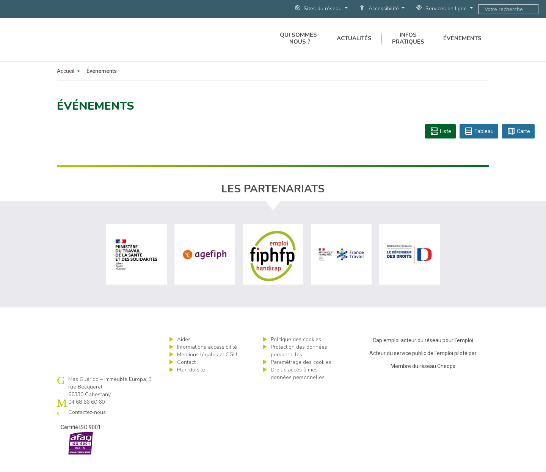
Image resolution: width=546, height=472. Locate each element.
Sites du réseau (318, 8)
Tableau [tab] (479, 143)
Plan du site (191, 381)
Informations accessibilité (207, 358)
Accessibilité (379, 8)
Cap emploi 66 (114, 45)
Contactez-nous (87, 424)
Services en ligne (442, 8)
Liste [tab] (440, 143)
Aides (184, 351)
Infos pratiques (408, 45)
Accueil (65, 83)
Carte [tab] (518, 143)
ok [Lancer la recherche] (531, 9)
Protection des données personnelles (299, 362)
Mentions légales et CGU (207, 366)
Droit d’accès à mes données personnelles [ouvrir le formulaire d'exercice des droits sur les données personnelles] (298, 385)
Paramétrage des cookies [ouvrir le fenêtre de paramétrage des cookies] (301, 374)
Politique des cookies (296, 351)
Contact (186, 374)
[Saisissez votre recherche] (501, 9)
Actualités (354, 45)
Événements (462, 45)
